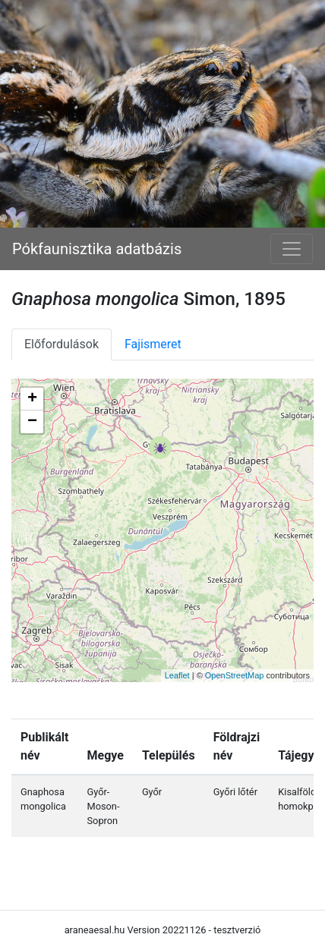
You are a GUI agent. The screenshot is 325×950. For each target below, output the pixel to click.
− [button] (32, 422)
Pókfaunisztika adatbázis (96, 249)
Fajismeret (153, 344)
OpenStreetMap (234, 675)
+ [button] (32, 399)
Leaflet (177, 675)
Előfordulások (61, 344)
